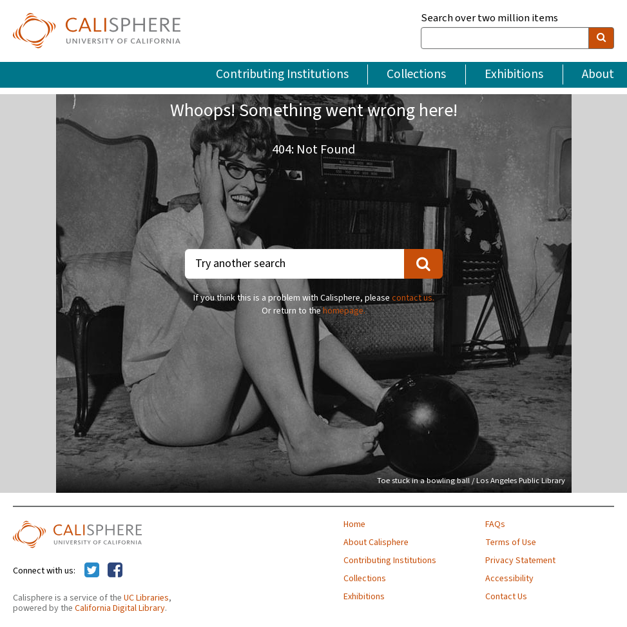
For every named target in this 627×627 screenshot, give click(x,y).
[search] (601, 38)
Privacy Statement (520, 560)
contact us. (413, 298)
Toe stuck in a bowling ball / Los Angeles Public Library (471, 480)
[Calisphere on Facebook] (115, 571)
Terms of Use (510, 542)
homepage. (344, 310)
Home (354, 524)
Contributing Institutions (282, 74)
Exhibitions (514, 74)
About (598, 74)
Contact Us (506, 596)
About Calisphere (376, 542)
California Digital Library (120, 608)
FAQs (495, 524)
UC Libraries (146, 598)
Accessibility (509, 578)
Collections (416, 74)
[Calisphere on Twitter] (91, 571)
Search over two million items (489, 18)
